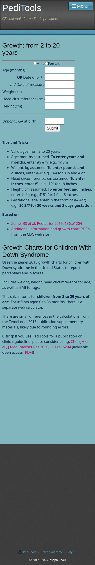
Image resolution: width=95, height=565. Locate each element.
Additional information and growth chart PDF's (50, 228)
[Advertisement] (40, 406)
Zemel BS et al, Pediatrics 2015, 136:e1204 (46, 223)
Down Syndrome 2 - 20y (56, 552)
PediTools (29, 552)
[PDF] (28, 352)
